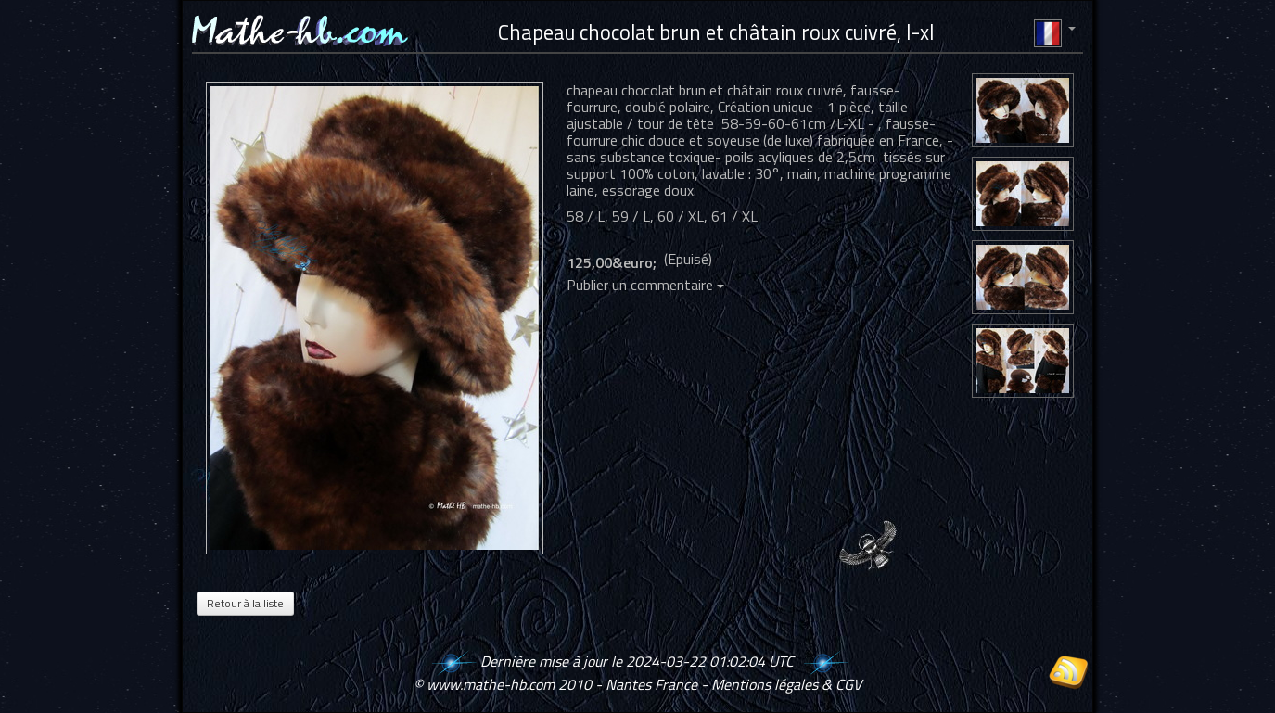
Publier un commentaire (645, 285)
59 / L (631, 216)
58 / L (586, 216)
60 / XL (680, 216)
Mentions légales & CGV (786, 684)
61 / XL (734, 216)
